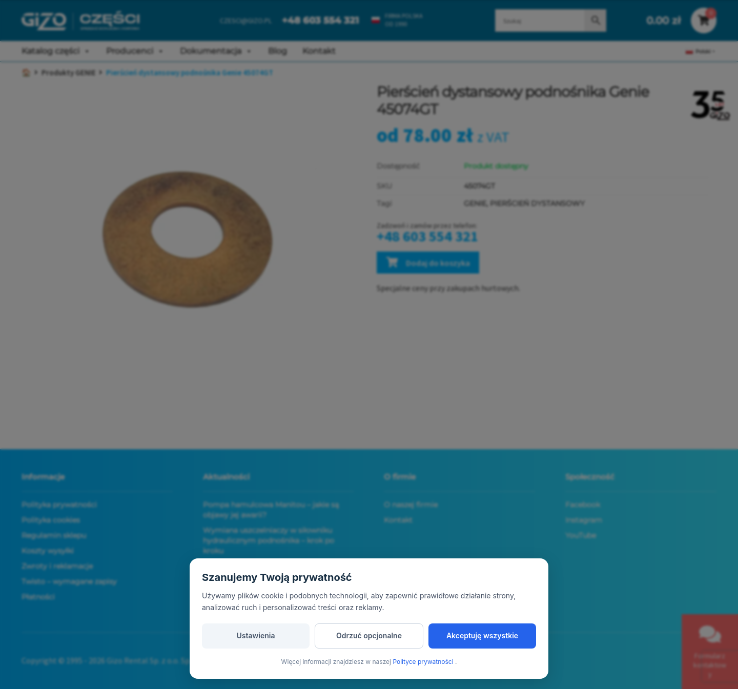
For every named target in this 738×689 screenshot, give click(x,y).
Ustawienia (255, 635)
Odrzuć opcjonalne (369, 635)
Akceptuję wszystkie (482, 635)
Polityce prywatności (424, 661)
